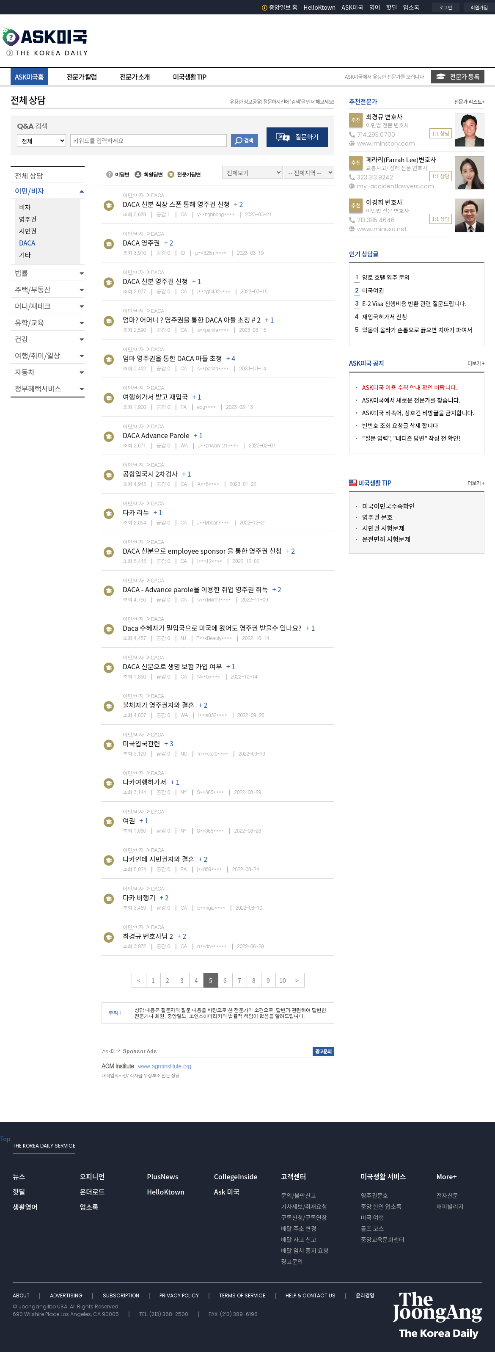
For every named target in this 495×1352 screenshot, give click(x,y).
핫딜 (391, 7)
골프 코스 (372, 1228)
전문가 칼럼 (81, 77)
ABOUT (22, 1295)
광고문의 (292, 1261)
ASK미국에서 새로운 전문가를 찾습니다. (411, 400)
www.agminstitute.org (164, 1066)
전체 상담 (29, 175)
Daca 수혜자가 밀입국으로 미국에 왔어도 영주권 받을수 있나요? (212, 628)
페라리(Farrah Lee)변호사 (401, 159)
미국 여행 (372, 1217)
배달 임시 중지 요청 (304, 1250)
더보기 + (476, 363)
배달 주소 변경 (298, 1228)
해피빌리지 (449, 1206)
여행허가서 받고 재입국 (155, 397)
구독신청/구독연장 (304, 1217)
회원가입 (479, 7)
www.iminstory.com (382, 143)
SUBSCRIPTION (121, 1295)
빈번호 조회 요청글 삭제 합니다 (400, 425)
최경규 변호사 (384, 116)
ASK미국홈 (29, 77)
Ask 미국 (226, 1191)
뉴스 (19, 1176)
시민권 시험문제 (383, 528)
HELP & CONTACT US (311, 1295)
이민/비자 (29, 190)
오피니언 (92, 1176)
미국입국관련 (141, 743)
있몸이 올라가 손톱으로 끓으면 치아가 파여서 (417, 330)
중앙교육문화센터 (382, 1239)
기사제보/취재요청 (304, 1206)
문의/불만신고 (298, 1195)
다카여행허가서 (144, 782)
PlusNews (162, 1176)
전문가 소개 (134, 77)
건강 (21, 339)
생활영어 (25, 1207)
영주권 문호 (377, 517)
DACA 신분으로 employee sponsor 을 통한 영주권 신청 (202, 551)
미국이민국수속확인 (388, 506)
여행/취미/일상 (37, 355)
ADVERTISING (67, 1295)
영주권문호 (374, 1195)
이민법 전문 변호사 (387, 125)
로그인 (445, 7)
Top (5, 1138)
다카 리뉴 (136, 512)
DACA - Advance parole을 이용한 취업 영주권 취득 (195, 589)
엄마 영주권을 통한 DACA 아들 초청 (172, 358)
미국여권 (373, 290)
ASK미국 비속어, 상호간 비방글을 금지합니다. (418, 412)
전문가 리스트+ (469, 101)
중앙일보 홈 (280, 7)
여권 (129, 820)
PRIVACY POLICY (180, 1295)
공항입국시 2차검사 (150, 474)
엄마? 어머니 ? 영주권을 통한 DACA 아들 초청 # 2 (192, 320)
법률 (21, 273)
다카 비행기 (139, 897)
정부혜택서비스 (38, 388)
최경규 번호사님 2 (148, 936)
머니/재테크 (33, 306)
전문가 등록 (457, 76)
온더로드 (92, 1191)
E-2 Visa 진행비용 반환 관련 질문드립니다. (414, 303)
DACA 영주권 (141, 242)
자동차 (25, 372)
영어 (374, 7)
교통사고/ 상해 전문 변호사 (396, 168)
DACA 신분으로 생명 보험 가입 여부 (172, 666)
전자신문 (447, 1195)
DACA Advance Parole (156, 435)
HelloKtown (319, 7)
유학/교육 (29, 322)
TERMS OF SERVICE (243, 1295)
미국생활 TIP (189, 77)
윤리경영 (365, 1295)
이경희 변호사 (384, 202)
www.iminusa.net (378, 229)
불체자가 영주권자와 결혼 (158, 705)
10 (282, 980)
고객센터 (293, 1176)
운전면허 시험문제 (386, 539)
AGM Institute (118, 1066)
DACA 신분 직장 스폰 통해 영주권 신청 (176, 204)
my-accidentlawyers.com (391, 186)
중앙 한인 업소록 (381, 1206)
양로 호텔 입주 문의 (386, 277)
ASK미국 (352, 7)
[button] (48, 190)
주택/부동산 (33, 289)
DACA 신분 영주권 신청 (155, 281)
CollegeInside (236, 1176)
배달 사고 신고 (298, 1239)
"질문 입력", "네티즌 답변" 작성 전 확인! (411, 438)
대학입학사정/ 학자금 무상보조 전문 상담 (140, 1075)
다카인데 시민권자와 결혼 (158, 859)
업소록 (411, 7)
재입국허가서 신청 (384, 316)
